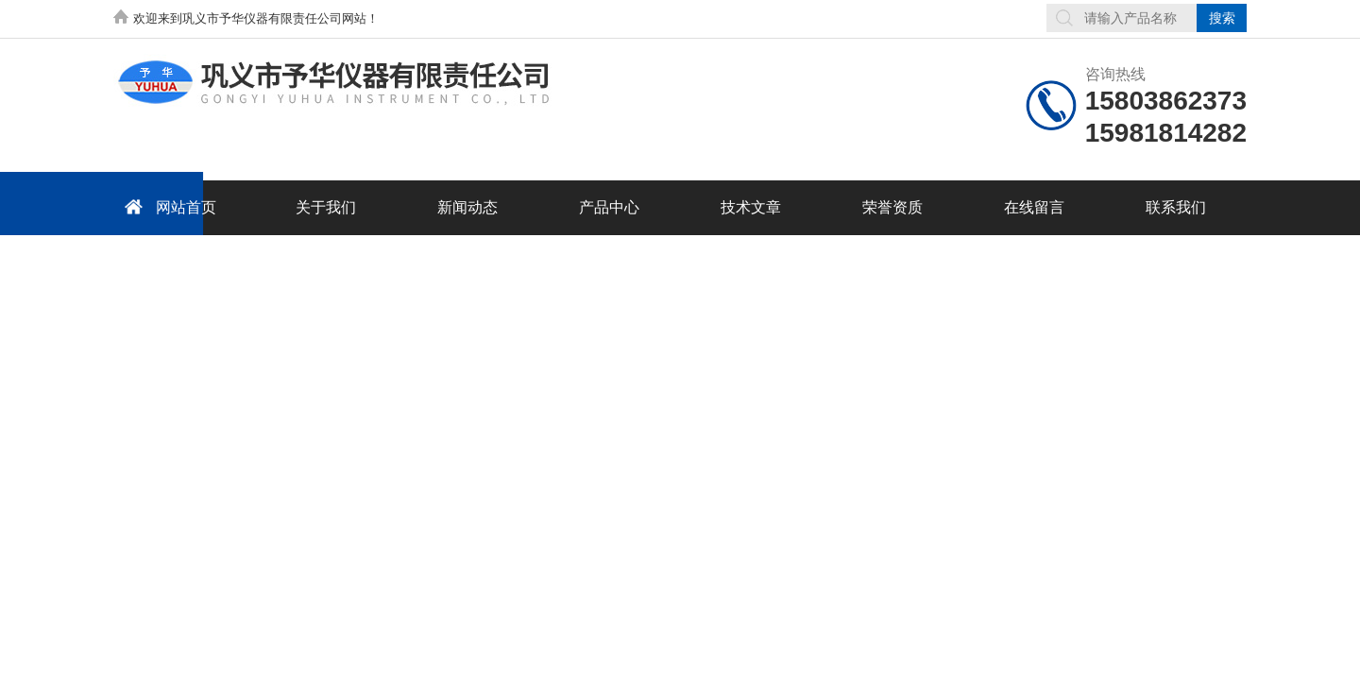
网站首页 (167, 206)
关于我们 (326, 207)
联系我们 (1176, 207)
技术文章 (751, 207)
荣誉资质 (892, 207)
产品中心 (609, 207)
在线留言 (1034, 207)
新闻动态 (467, 207)
